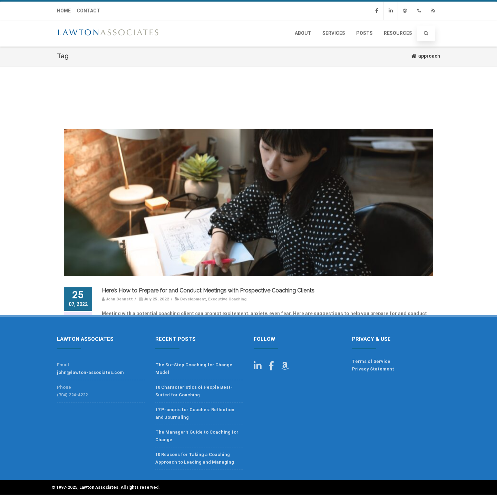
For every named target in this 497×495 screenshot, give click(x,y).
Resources (398, 33)
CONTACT (88, 10)
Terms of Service (371, 361)
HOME (64, 10)
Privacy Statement (373, 369)
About (303, 33)
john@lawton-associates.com (90, 372)
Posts (364, 33)
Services (333, 33)
